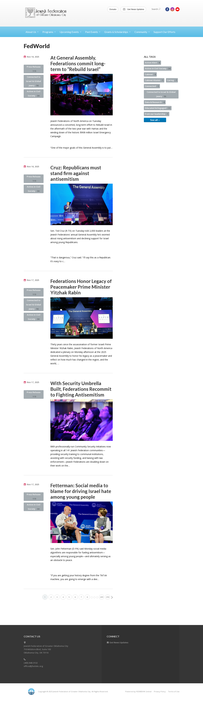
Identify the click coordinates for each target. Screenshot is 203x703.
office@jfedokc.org (33, 666)
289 (101, 597)
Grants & (117, 31)
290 (107, 597)
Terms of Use (173, 691)
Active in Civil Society (33, 93)
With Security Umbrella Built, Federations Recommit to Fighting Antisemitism (80, 388)
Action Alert (152, 62)
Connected (152, 86)
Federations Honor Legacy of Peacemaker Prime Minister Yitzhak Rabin (81, 286)
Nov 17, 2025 (33, 280)
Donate (113, 9)
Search (156, 9)
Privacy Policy (160, 691)
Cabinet (150, 74)
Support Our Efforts (164, 31)
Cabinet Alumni (154, 80)
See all (155, 120)
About (32, 31)
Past (92, 31)
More (94, 597)
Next (112, 597)
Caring (172, 80)
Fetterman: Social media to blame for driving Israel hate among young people (80, 491)
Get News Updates (133, 9)
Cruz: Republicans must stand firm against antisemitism (75, 173)
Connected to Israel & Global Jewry (33, 81)
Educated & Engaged (157, 108)
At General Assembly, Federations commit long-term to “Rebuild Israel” (78, 63)
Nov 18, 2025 (33, 56)
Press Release (34, 68)
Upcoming (70, 31)
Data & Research (155, 102)
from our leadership (156, 113)
